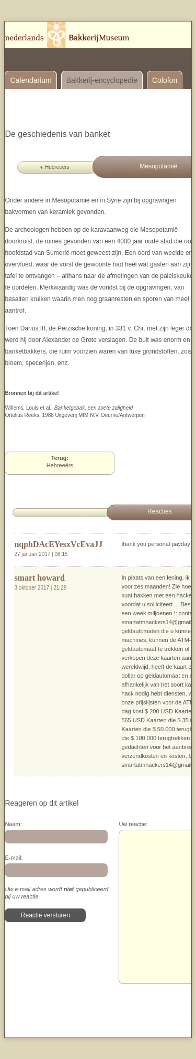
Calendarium (30, 80)
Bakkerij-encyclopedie (101, 80)
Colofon (164, 80)
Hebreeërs (57, 167)
